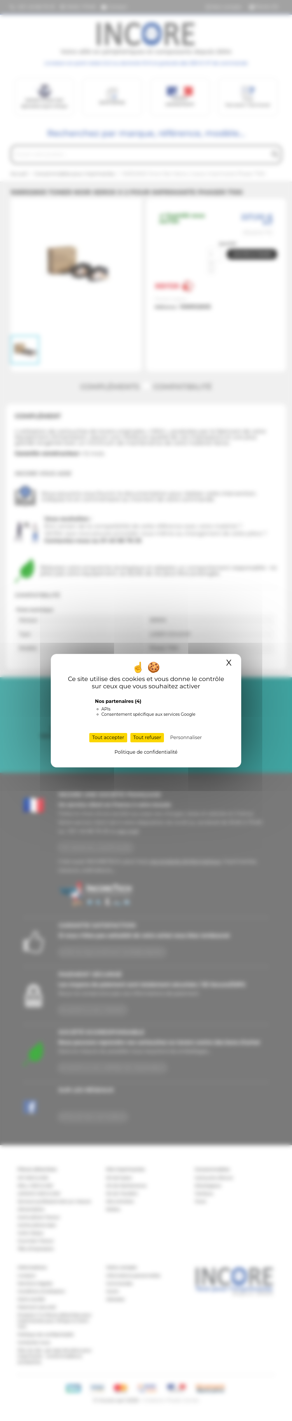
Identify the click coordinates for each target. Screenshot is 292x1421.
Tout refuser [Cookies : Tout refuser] (147, 737)
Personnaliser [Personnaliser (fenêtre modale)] (186, 737)
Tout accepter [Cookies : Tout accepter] (108, 737)
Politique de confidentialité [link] (145, 752)
